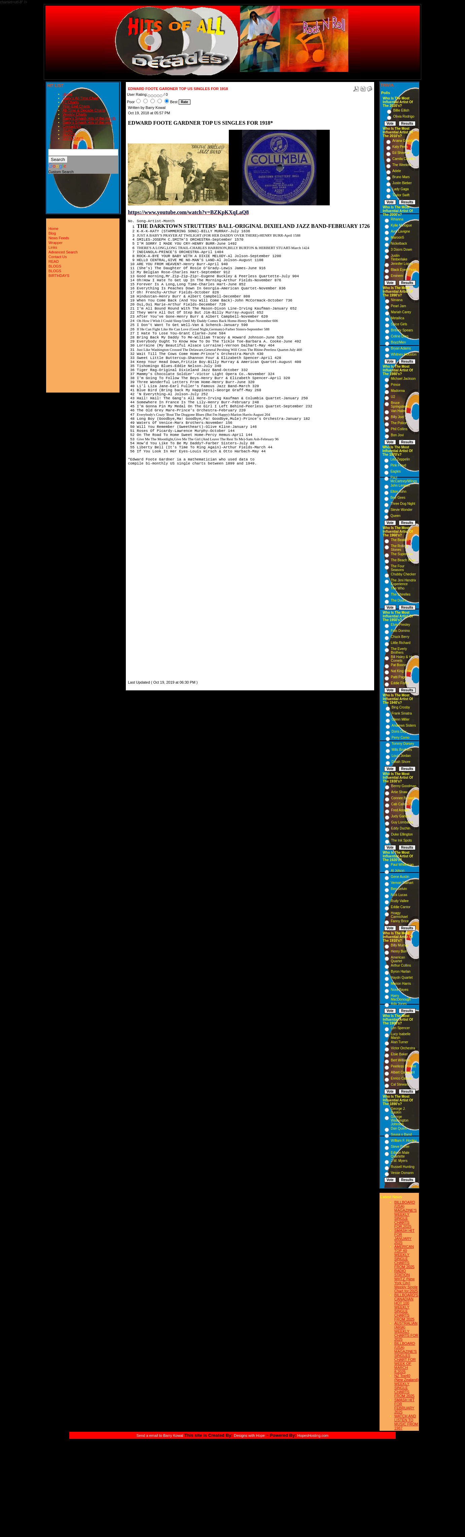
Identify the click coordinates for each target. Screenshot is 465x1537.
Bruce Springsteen (399, 404)
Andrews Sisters (404, 725)
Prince (395, 385)
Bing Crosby (401, 707)
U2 (393, 397)
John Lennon (400, 485)
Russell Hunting (402, 1167)
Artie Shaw (399, 792)
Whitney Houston (404, 354)
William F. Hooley (404, 1140)
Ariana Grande (403, 141)
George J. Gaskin (398, 1110)
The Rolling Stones (399, 548)
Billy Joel (397, 417)
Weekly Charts (74, 114)
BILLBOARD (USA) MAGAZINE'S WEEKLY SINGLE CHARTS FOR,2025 (405, 1214)
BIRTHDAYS (73, 138)
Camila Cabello (403, 159)
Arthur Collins (401, 965)
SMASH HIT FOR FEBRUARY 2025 (404, 1406)
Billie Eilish (401, 110)
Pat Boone (398, 665)
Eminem (397, 276)
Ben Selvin (399, 889)
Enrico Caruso (401, 1078)
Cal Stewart (399, 1084)
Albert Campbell (403, 1072)
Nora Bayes (399, 990)
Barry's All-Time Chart (80, 98)
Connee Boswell (403, 798)
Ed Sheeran (401, 153)
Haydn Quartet (402, 977)
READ (68, 130)
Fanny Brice (399, 921)
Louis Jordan (401, 756)
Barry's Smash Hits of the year (87, 122)
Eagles (395, 471)
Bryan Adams (401, 348)
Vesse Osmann (402, 1173)
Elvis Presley (400, 624)
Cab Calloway (401, 804)
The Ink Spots (401, 840)
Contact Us (72, 126)
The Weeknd (402, 165)
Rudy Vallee (399, 901)
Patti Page (398, 677)
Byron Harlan (400, 971)
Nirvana (396, 300)
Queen (395, 516)
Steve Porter (400, 1146)
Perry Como (400, 737)
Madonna (398, 391)
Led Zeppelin (400, 459)
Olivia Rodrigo (403, 116)
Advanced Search (63, 252)
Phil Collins (399, 429)
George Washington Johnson (399, 1120)
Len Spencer (400, 1028)
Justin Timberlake (399, 257)
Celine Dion (399, 336)
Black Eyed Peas (403, 270)
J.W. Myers (399, 1161)
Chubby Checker (403, 574)
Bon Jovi (397, 435)
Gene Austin (400, 877)
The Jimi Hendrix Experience (403, 582)
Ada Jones (398, 1004)
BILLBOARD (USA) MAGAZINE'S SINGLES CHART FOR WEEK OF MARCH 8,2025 (405, 1357)
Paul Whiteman (402, 864)
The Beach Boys (403, 560)
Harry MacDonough (400, 997)
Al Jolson (397, 871)
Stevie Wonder (401, 510)
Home (67, 94)
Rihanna (397, 219)
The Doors (398, 600)
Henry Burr (399, 951)
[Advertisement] (148, 579)
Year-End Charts (76, 106)
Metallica (397, 318)
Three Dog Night (402, 503)
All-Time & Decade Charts (84, 110)
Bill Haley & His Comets (402, 658)
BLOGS (69, 134)
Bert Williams (400, 1060)
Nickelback (399, 243)
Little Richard (400, 643)
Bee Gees (397, 497)
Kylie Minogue (401, 225)
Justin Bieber (402, 183)
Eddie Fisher (400, 683)
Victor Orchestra (403, 1048)
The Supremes (402, 554)
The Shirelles (400, 594)
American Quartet (398, 959)
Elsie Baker (399, 1054)
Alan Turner (399, 1042)
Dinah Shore (401, 762)
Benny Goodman (403, 786)
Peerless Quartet (403, 1066)
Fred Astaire (400, 810)
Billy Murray (399, 945)
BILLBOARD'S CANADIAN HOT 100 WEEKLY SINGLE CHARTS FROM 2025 (406, 1307)
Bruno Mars (401, 177)
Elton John (398, 491)
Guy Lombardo (402, 822)
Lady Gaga (400, 189)
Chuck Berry (400, 637)
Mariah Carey (401, 312)
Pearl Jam (398, 306)
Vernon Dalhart (402, 883)
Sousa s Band (401, 1134)
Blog (52, 233)
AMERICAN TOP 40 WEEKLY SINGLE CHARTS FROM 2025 (404, 1257)
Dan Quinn (399, 1128)
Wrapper (55, 243)
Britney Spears (402, 330)
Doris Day (399, 731)
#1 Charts (71, 102)
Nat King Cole (401, 671)
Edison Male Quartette (400, 1154)
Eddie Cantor (400, 907)
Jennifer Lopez (402, 264)
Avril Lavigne (400, 231)
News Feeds (58, 238)
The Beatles (399, 540)
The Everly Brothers (399, 650)
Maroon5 (397, 237)
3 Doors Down (401, 249)
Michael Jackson (403, 378)
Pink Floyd (398, 465)
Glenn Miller (400, 719)
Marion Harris (401, 983)
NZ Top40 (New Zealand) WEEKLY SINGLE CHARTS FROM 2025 (406, 1386)
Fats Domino (400, 631)
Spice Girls (399, 324)
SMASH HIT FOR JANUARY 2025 (404, 1236)
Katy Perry (400, 147)
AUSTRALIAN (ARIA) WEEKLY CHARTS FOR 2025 (406, 1331)
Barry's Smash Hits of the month (89, 118)
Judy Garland (401, 816)
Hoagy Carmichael (399, 915)
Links (52, 247)
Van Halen (398, 411)
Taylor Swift (400, 195)
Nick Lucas (399, 895)
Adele (396, 171)
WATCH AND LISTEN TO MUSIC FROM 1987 (406, 1422)
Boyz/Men (398, 342)
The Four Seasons (397, 568)
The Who (397, 588)
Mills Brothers (402, 750)
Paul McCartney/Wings (403, 479)
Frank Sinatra (402, 713)
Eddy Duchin (400, 828)
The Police (398, 423)
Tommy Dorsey (403, 743)
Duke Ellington (402, 834)
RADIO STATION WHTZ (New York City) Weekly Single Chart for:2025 (406, 1281)
